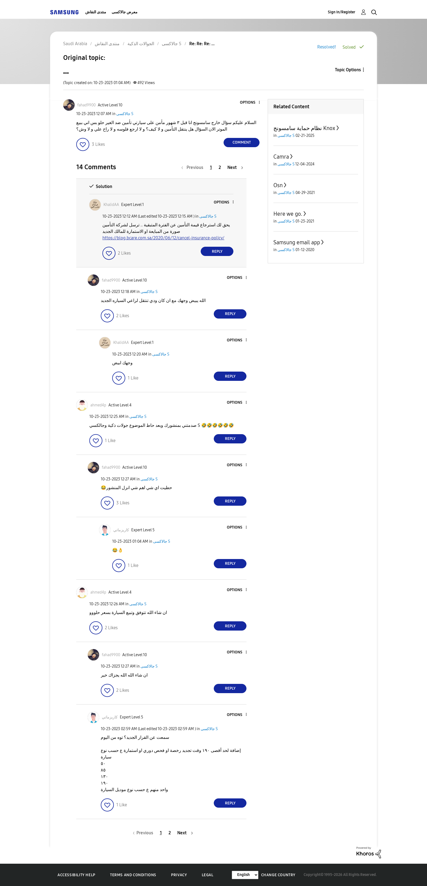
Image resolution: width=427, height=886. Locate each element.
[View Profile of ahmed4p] (98, 405)
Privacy (179, 875)
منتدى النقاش (95, 12)
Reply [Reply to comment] (217, 251)
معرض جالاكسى (125, 12)
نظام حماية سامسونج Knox (304, 128)
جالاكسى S (124, 114)
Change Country (278, 875)
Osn (278, 185)
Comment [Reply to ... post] (242, 142)
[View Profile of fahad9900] (86, 105)
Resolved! (326, 47)
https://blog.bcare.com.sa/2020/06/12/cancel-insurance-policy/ (163, 237)
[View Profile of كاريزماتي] (121, 530)
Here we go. (287, 214)
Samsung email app (296, 242)
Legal (207, 875)
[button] (250, 102)
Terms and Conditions (133, 875)
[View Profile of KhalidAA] (111, 204)
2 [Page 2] (220, 167)
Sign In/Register (341, 12)
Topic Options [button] (348, 69)
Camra (281, 156)
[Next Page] (235, 167)
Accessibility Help (76, 875)
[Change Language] (245, 875)
